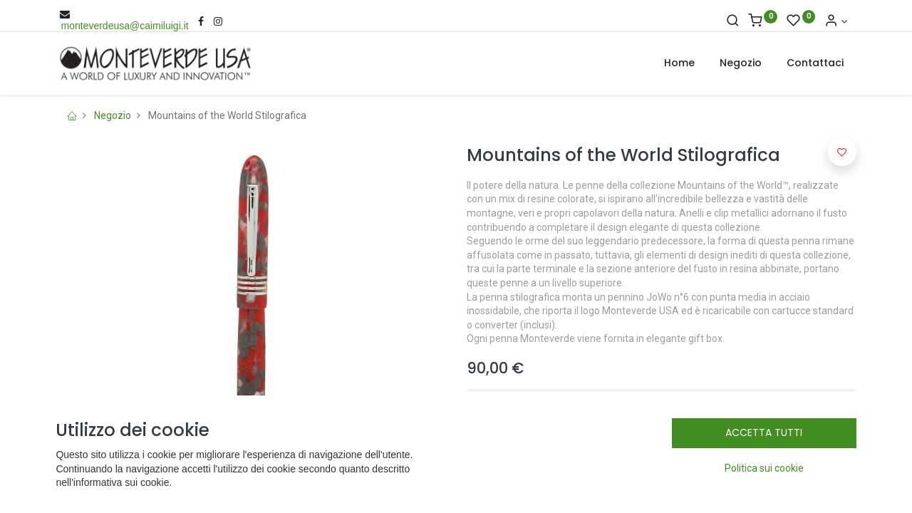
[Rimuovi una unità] (528, 491)
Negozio (112, 115)
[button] (842, 152)
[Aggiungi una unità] (528, 475)
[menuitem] (679, 63)
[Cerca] (733, 21)
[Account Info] (835, 21)
